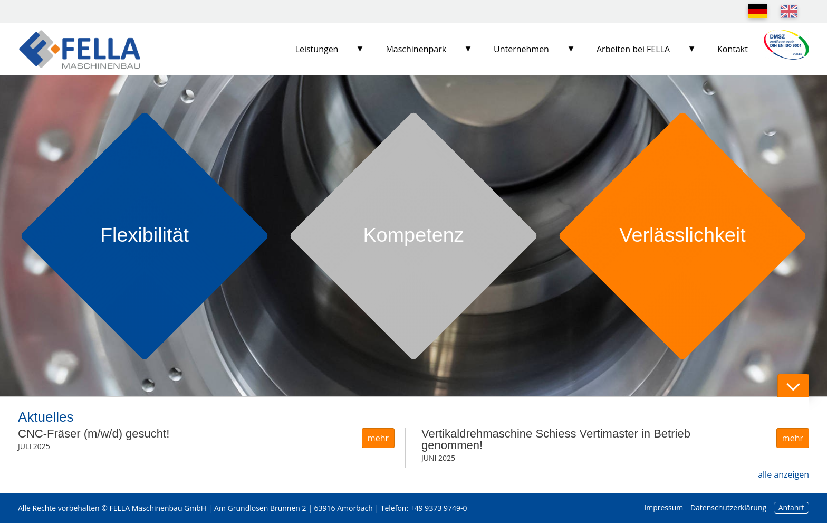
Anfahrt (791, 507)
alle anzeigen (783, 474)
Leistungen (317, 49)
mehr (378, 438)
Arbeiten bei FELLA (633, 49)
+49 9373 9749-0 (438, 508)
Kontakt (732, 49)
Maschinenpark (416, 49)
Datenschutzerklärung (728, 507)
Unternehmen (521, 49)
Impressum (663, 507)
